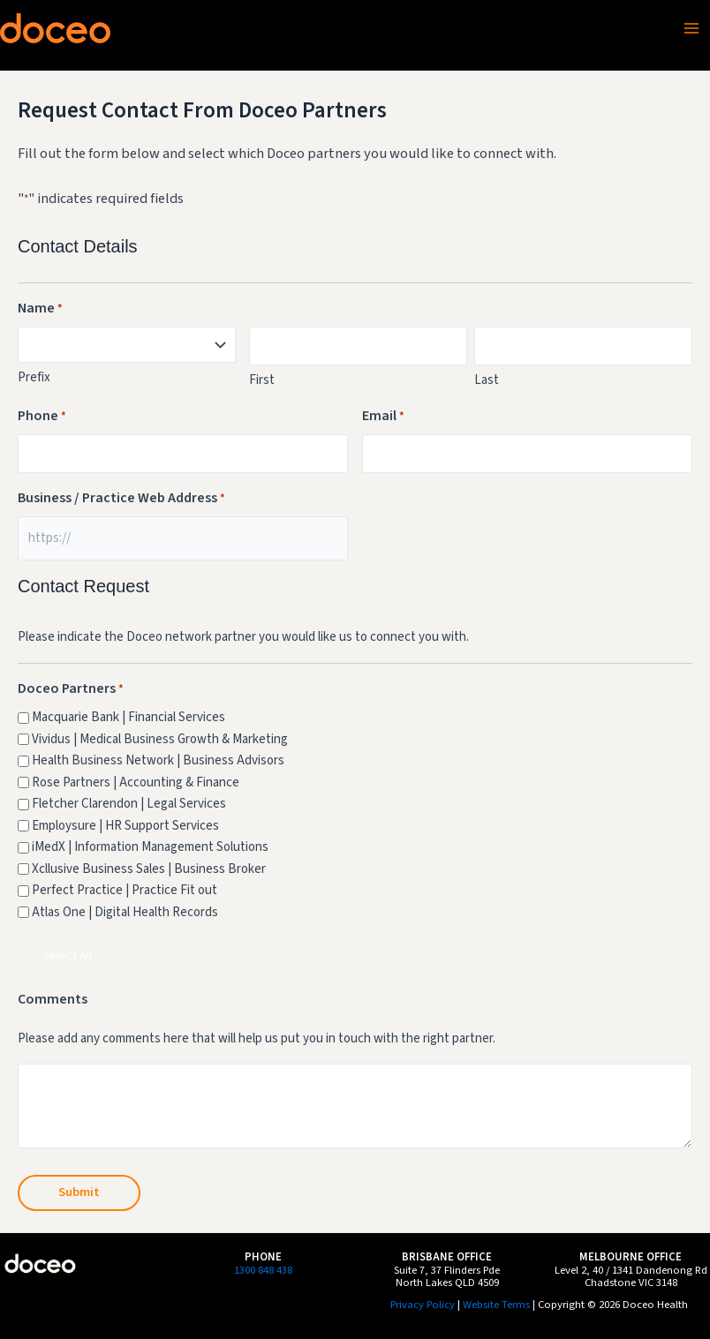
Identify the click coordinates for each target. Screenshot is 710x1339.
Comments (52, 999)
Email (383, 416)
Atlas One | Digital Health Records (125, 912)
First (262, 380)
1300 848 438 (263, 1270)
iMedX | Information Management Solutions (150, 847)
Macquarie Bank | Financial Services (128, 717)
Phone (42, 416)
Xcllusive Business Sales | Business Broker (149, 869)
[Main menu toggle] (691, 28)
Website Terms (496, 1305)
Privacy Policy (422, 1305)
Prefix (34, 377)
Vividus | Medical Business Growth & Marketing (160, 739)
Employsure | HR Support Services (125, 825)
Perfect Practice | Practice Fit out (124, 890)
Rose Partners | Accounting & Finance (135, 782)
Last (486, 380)
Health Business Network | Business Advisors (158, 760)
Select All (67, 955)
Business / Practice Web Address (121, 498)
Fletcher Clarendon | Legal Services (129, 803)
